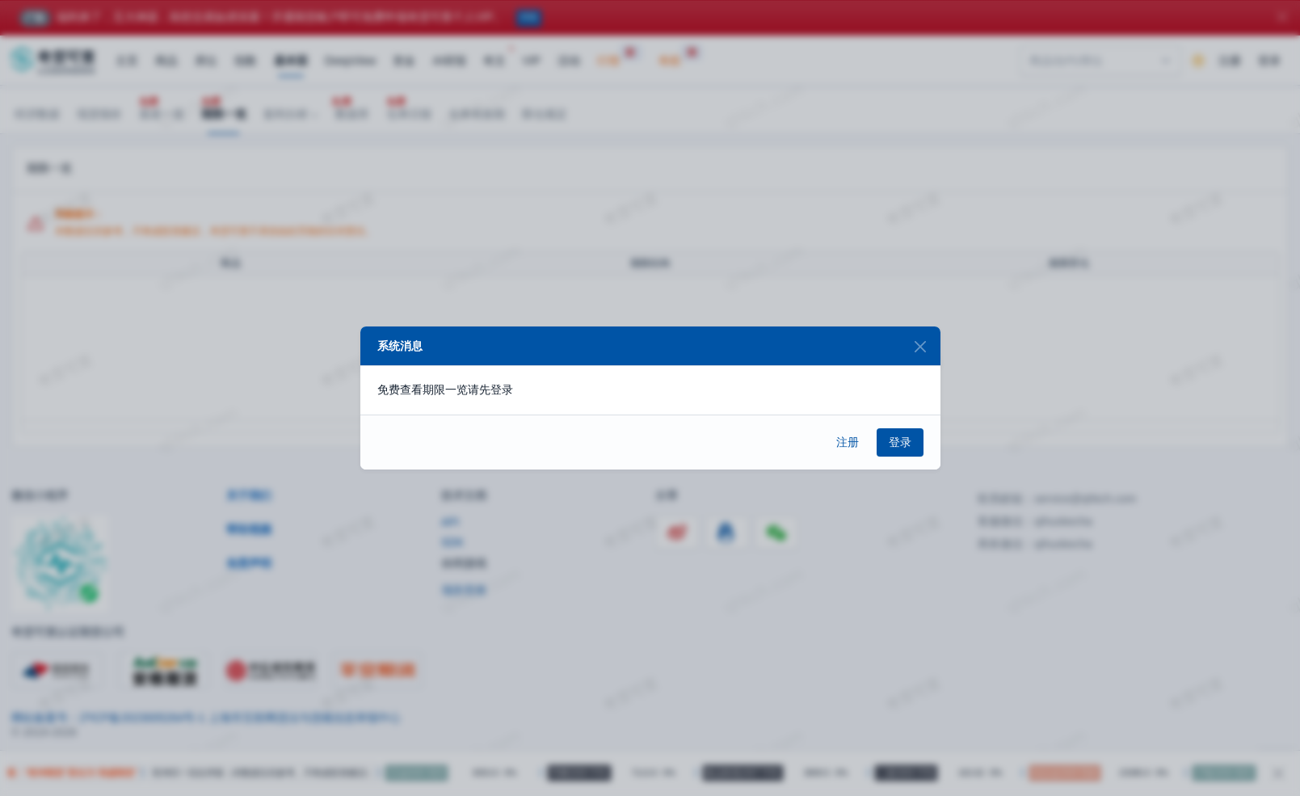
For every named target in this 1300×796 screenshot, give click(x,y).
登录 (900, 442)
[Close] (920, 346)
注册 (847, 442)
